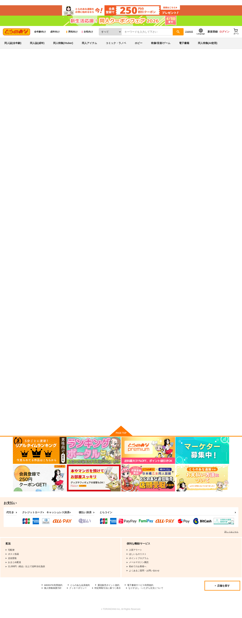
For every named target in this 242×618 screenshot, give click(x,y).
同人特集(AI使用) (207, 44)
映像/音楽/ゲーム (160, 44)
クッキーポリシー (78, 590)
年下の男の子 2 (62, 312)
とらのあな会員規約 (80, 587)
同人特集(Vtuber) (63, 44)
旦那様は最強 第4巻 (135, 153)
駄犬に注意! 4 (132, 312)
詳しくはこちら (231, 534)
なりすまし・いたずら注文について (145, 590)
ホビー (138, 44)
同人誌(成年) (37, 44)
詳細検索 (189, 33)
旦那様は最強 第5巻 (95, 77)
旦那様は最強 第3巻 (171, 153)
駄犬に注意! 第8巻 (134, 231)
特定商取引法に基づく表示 (108, 590)
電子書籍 (184, 44)
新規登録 (213, 32)
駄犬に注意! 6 (97, 312)
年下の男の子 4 (62, 393)
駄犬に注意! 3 (168, 312)
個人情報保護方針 (52, 590)
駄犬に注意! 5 (168, 231)
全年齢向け (40, 33)
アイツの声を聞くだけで (173, 393)
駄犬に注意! (60, 231)
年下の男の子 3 (204, 231)
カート (78, 173)
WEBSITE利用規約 (53, 587)
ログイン (224, 32)
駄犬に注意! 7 (97, 393)
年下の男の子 (97, 231)
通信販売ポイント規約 (109, 587)
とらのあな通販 (19, 60)
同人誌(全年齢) (12, 44)
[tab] (74, 94)
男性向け (71, 33)
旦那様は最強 (119, 77)
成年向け (55, 33)
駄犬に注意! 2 (203, 312)
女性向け (87, 33)
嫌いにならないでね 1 (207, 393)
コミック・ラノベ (116, 44)
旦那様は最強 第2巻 (206, 153)
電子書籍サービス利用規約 (140, 587)
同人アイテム (89, 44)
